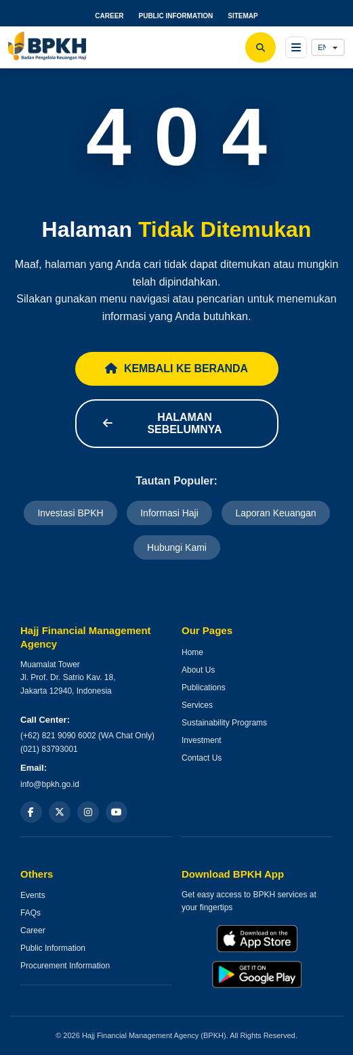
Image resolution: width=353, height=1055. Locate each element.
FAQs (30, 913)
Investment (202, 740)
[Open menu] (296, 47)
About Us (198, 670)
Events (32, 896)
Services (197, 705)
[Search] (260, 47)
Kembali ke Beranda (177, 368)
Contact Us (202, 758)
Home (192, 652)
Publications (204, 687)
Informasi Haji (169, 513)
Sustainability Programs (224, 722)
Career (32, 931)
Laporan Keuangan (275, 513)
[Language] (328, 47)
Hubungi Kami (177, 547)
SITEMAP (242, 16)
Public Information (52, 948)
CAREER (109, 16)
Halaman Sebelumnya (163, 423)
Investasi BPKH (70, 513)
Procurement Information (65, 966)
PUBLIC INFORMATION (175, 16)
